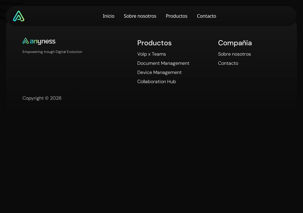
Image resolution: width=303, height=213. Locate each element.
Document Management (163, 63)
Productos (176, 16)
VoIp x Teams (151, 54)
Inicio (109, 16)
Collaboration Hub (156, 81)
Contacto (206, 16)
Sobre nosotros (140, 16)
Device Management (159, 72)
